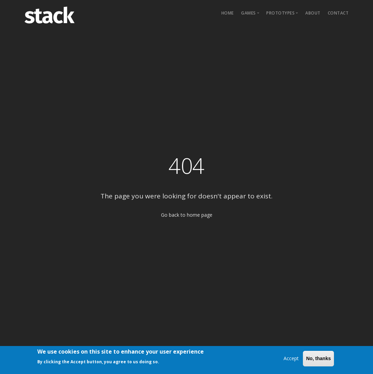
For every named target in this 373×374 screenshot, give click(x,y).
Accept (291, 360)
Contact (338, 13)
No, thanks (318, 360)
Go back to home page (186, 215)
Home (227, 13)
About (313, 13)
